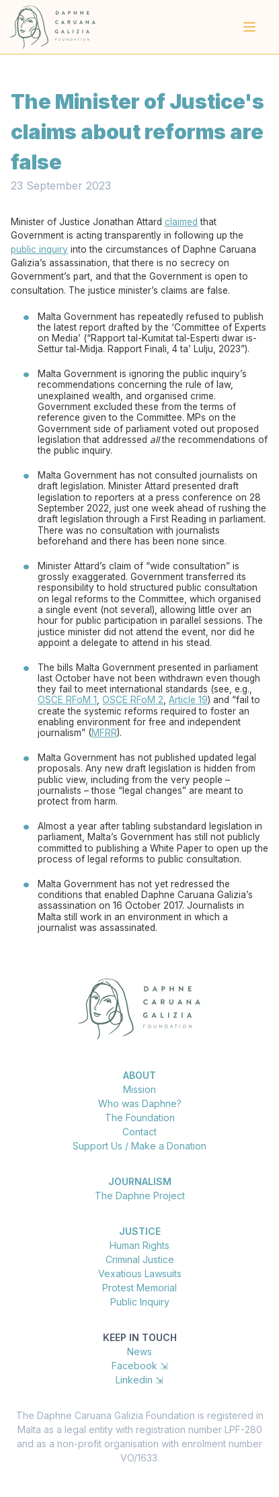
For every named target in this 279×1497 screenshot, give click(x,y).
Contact (139, 1131)
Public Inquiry (139, 1301)
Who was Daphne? (140, 1103)
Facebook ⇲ (140, 1365)
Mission (139, 1089)
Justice (140, 1231)
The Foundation (140, 1117)
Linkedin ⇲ (139, 1379)
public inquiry (39, 249)
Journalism (139, 1181)
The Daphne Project (140, 1195)
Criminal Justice (140, 1259)
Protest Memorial (139, 1287)
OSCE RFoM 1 (67, 699)
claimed (181, 221)
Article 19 (188, 699)
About (139, 1075)
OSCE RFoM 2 (132, 699)
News (139, 1351)
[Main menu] (249, 27)
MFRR (104, 732)
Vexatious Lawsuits (140, 1273)
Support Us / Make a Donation (139, 1145)
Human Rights (139, 1245)
